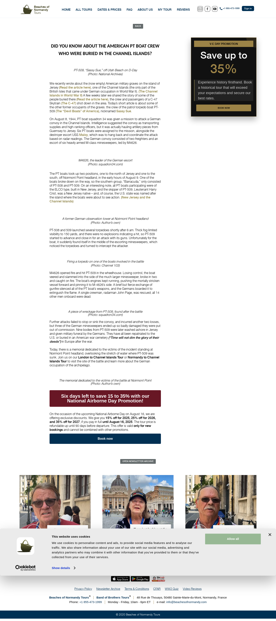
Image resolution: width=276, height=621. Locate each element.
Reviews (183, 9)
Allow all (233, 584)
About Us (145, 9)
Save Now (271, 550)
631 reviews (154, 553)
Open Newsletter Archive (138, 463)
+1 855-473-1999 (231, 8)
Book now (224, 110)
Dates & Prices (109, 9)
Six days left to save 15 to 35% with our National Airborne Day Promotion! (105, 399)
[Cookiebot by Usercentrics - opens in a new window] (25, 613)
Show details (61, 613)
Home (66, 9)
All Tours (84, 9)
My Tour (165, 9)
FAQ (129, 9)
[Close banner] (269, 580)
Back (138, 26)
